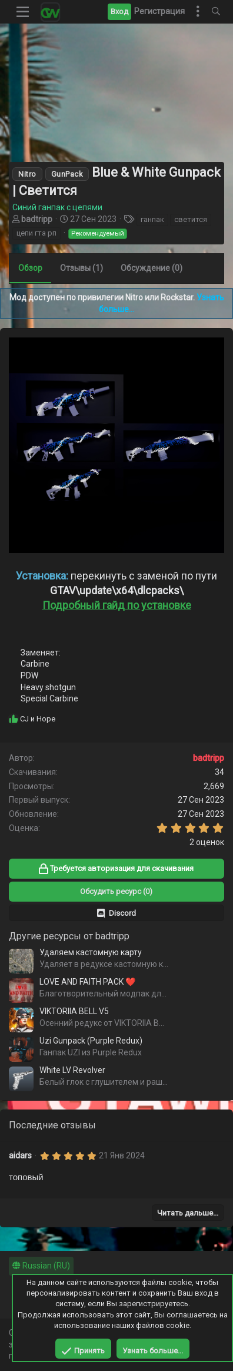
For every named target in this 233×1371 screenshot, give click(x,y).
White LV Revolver (72, 1070)
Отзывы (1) (81, 268)
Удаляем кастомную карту (90, 952)
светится (190, 219)
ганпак (152, 219)
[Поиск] (216, 11)
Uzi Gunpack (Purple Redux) (90, 1040)
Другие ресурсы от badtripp (69, 936)
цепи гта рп (36, 232)
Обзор (30, 268)
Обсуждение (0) (151, 268)
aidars (20, 1155)
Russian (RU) (41, 1265)
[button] (23, 12)
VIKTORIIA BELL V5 (74, 1011)
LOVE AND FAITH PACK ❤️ (87, 981)
